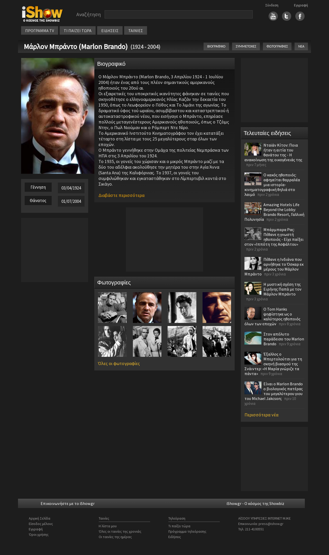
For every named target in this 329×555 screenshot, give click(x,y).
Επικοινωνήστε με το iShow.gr (68, 503)
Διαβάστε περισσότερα (121, 195)
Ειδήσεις (174, 536)
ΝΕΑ (301, 46)
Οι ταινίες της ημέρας (115, 536)
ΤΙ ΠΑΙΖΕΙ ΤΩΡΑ (78, 30)
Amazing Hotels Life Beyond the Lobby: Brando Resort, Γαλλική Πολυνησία (274, 212)
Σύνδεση (271, 5)
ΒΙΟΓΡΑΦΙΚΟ (216, 46)
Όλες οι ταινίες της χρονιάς (120, 531)
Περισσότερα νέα (261, 415)
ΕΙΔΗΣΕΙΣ (109, 30)
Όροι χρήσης (39, 534)
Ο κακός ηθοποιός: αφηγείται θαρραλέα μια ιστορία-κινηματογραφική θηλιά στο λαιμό (272, 184)
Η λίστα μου (108, 526)
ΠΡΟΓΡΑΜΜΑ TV (39, 30)
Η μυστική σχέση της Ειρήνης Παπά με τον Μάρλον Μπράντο (282, 289)
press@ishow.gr (271, 523)
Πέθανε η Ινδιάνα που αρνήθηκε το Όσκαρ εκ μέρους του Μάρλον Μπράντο (274, 266)
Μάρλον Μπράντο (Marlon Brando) (76, 46)
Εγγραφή (301, 5)
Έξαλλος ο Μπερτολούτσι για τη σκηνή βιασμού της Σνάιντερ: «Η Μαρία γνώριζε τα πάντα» (273, 363)
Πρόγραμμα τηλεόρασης (187, 531)
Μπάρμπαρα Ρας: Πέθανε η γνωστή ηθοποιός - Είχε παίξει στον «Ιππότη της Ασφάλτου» (274, 237)
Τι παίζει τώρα (179, 526)
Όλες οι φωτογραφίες (119, 363)
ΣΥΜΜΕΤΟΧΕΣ (246, 46)
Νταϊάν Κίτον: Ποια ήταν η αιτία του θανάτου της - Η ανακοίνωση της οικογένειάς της (273, 152)
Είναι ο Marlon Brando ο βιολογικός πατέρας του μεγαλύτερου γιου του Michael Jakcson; (273, 391)
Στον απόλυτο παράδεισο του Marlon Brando (283, 338)
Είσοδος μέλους (41, 523)
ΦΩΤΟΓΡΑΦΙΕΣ (277, 46)
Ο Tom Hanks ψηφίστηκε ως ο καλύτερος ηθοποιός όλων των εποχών (272, 316)
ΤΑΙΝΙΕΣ (135, 30)
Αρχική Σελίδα (39, 518)
